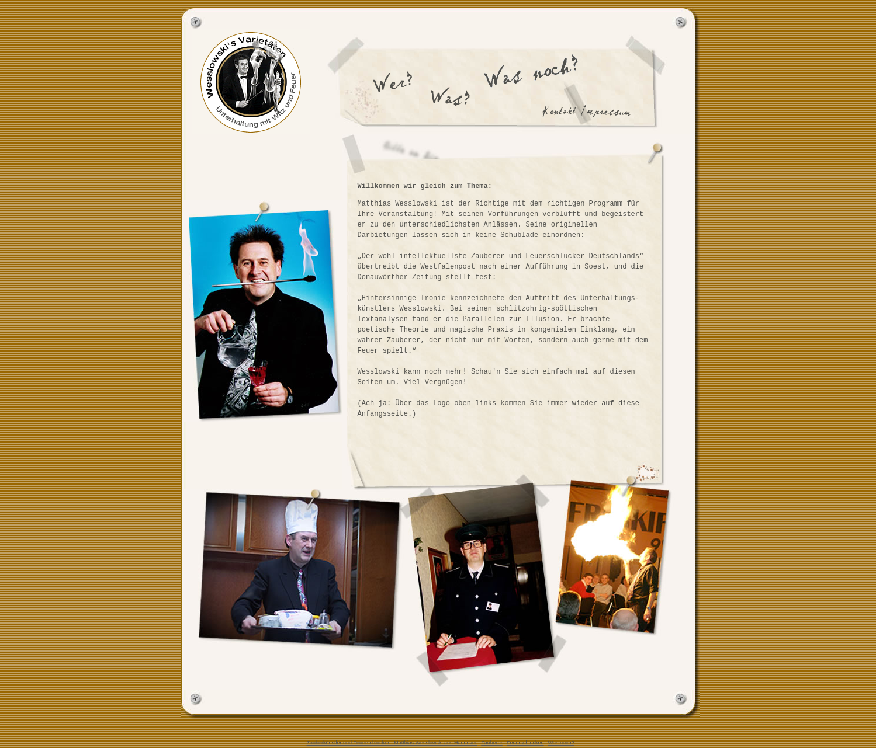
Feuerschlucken (525, 743)
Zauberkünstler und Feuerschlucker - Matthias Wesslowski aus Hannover (392, 743)
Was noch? (561, 743)
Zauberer (492, 743)
